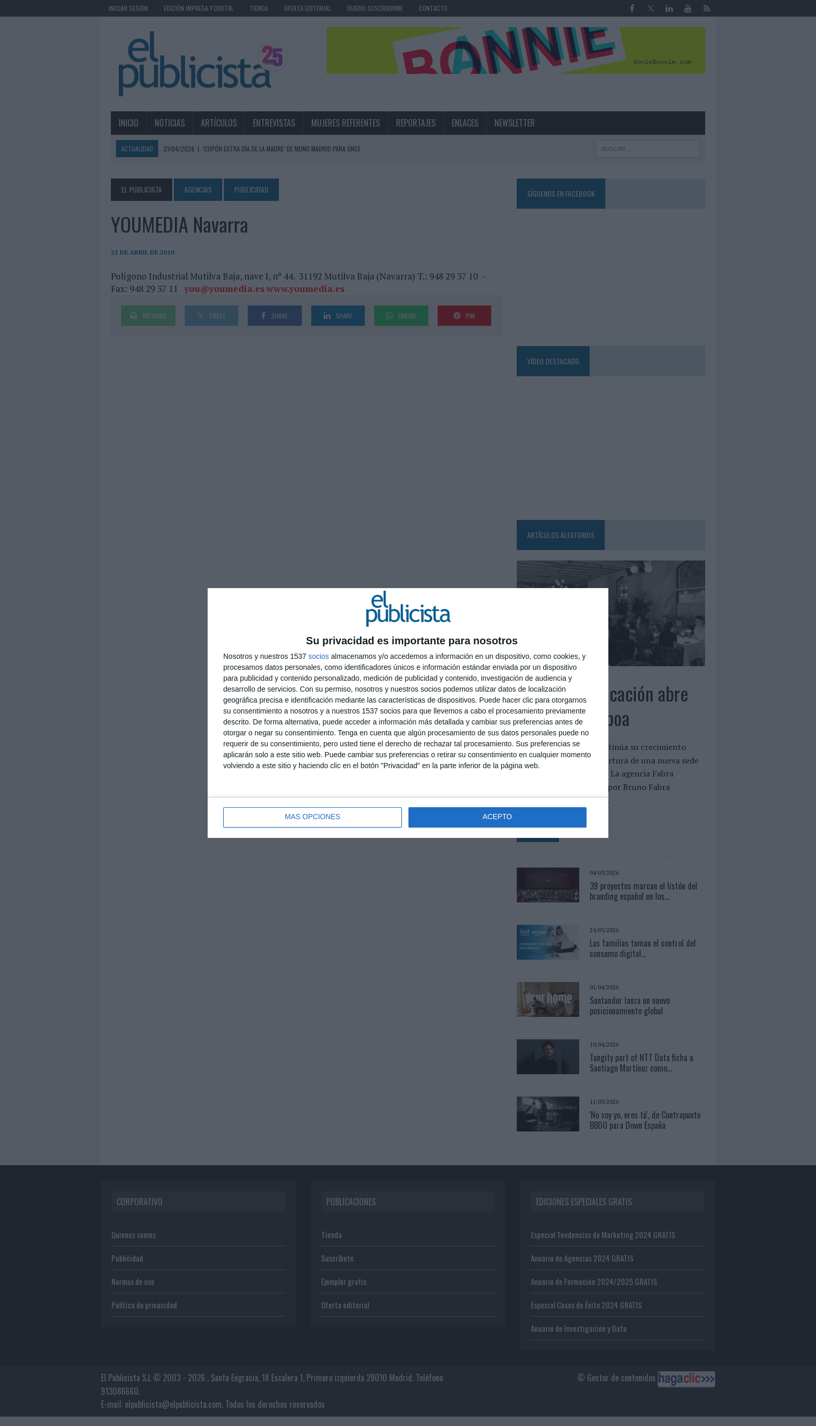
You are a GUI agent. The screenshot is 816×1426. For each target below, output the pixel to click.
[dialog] (408, 713)
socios (318, 656)
